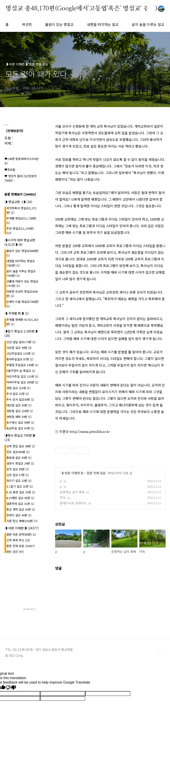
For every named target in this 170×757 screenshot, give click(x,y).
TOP (161, 651)
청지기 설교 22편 (18, 480)
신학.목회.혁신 (18, 540)
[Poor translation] (11, 688)
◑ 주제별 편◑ (16, 313)
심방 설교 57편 (17, 475)
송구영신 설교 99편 (20, 422)
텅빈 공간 (15, 551)
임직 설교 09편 (17, 469)
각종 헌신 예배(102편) (21, 521)
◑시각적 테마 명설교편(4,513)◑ (19, 242)
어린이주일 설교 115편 (22, 376)
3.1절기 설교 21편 (19, 486)
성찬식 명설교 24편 (20, 463)
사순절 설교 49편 (18, 348)
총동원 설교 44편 (18, 457)
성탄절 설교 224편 (19, 411)
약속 (63, 497)
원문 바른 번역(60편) (21, 534)
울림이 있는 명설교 (59, 24)
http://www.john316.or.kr (90, 431)
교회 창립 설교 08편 (20, 446)
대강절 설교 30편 (18, 405)
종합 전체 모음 (96, 473)
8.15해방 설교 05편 (20, 498)
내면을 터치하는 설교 (102, 24)
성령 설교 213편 (18, 388)
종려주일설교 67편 (19, 359)
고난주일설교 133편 (20, 353)
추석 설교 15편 (17, 394)
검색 (151, 9)
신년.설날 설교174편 (21, 342)
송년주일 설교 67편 (20, 428)
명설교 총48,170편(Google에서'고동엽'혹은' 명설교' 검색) (81, 9)
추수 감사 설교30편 (20, 399)
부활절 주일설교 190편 (22, 365)
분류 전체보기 (20, 194)
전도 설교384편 (17, 452)
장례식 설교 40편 (18, 515)
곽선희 (27, 24)
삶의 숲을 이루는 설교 (148, 24)
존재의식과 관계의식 (73, 503)
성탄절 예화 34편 (18, 417)
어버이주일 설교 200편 (22, 382)
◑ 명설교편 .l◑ (18, 202)
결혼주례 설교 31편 (20, 503)
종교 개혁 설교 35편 (20, 509)
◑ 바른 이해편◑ (72, 473)
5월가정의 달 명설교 (20, 371)
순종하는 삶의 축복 (72, 492)
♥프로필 (9, 169)
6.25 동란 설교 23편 (20, 492)
